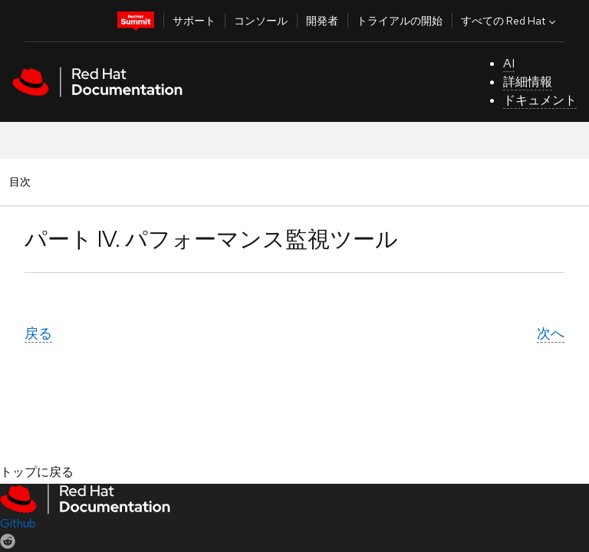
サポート (194, 21)
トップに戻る (37, 472)
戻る (38, 333)
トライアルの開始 (400, 21)
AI (509, 63)
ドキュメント (540, 100)
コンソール (261, 21)
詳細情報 (527, 82)
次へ (550, 333)
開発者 (322, 21)
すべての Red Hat (510, 21)
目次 (22, 181)
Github (18, 523)
